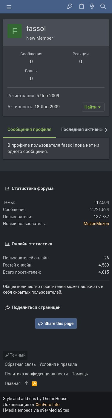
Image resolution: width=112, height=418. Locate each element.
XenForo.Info (48, 404)
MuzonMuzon (96, 223)
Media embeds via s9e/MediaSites (37, 410)
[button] (9, 6)
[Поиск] (103, 6)
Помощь (79, 373)
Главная (13, 383)
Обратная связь (20, 364)
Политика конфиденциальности (36, 373)
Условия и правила (58, 364)
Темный (15, 355)
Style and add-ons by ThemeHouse (35, 398)
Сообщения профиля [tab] (29, 129)
